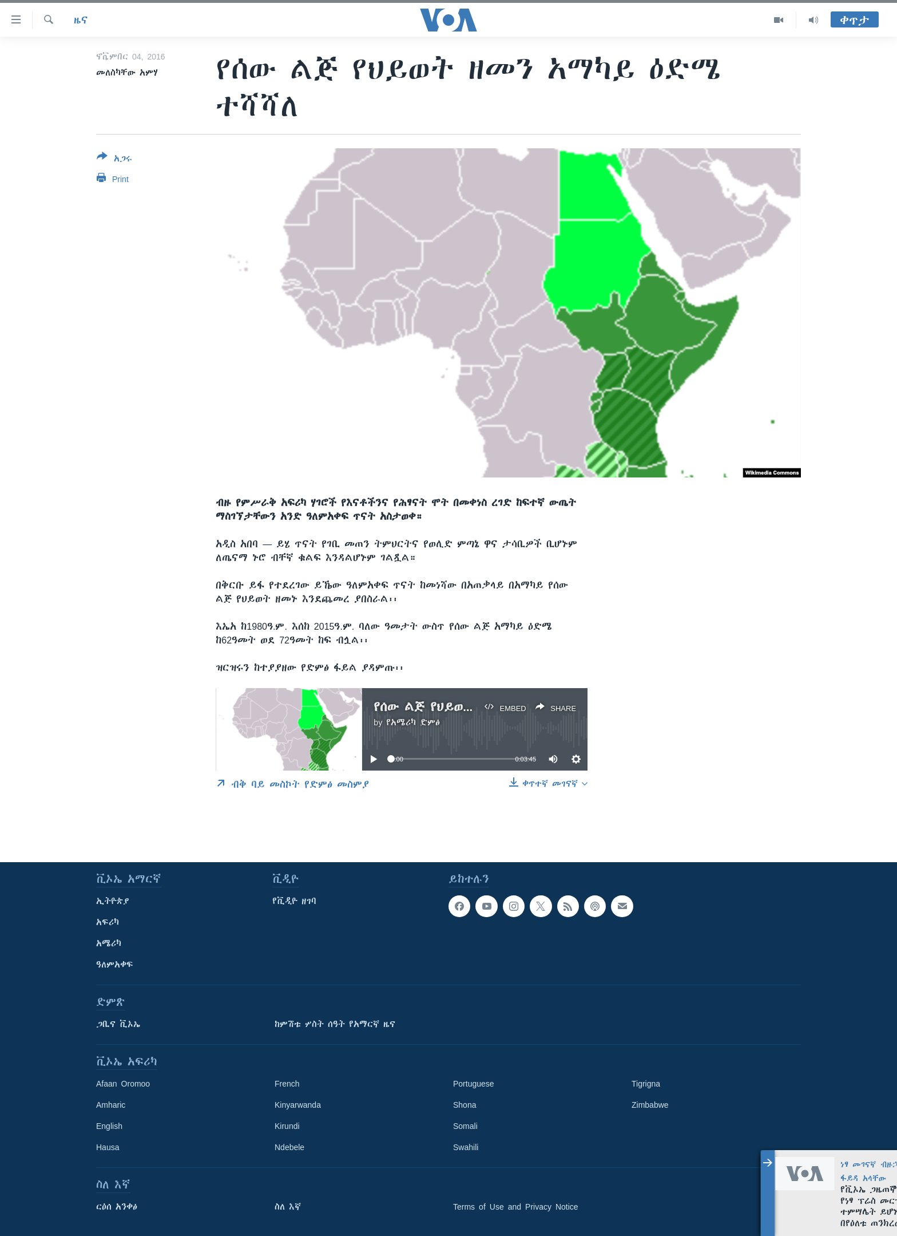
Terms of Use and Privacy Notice (515, 1207)
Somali (465, 1126)
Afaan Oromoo (123, 1084)
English (109, 1126)
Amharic (110, 1105)
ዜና (81, 20)
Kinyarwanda (298, 1105)
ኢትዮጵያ (112, 901)
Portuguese (473, 1084)
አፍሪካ (107, 922)
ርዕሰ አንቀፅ (116, 1207)
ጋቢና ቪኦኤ (118, 1024)
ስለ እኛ (288, 1207)
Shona (464, 1105)
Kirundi (287, 1126)
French (287, 1084)
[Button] (114, 159)
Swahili (465, 1147)
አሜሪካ (108, 943)
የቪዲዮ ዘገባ (294, 901)
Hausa (107, 1147)
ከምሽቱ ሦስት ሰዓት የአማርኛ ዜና (335, 1024)
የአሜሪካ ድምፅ (413, 722)
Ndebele (289, 1147)
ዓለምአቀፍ (114, 964)
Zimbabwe (650, 1105)
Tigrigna (646, 1084)
